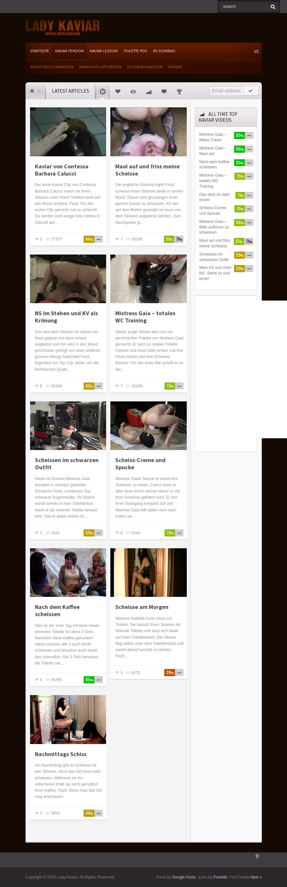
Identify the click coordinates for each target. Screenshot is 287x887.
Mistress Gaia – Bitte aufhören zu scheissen (214, 227)
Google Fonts (184, 877)
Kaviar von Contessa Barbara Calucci (61, 170)
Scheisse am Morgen (141, 607)
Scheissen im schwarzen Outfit (67, 464)
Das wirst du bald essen (214, 197)
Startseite (39, 51)
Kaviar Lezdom (104, 51)
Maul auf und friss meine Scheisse (147, 170)
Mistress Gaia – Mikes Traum (212, 137)
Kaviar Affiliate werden (100, 67)
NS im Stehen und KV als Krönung (66, 317)
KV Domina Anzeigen (144, 67)
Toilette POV (135, 51)
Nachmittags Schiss (61, 754)
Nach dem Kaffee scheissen (57, 610)
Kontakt (175, 67)
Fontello (221, 877)
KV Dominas (164, 51)
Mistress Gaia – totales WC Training (145, 317)
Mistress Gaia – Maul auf (212, 151)
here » (256, 877)
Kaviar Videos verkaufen (51, 67)
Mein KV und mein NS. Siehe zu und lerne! (215, 273)
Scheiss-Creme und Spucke (140, 464)
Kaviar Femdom (69, 51)
